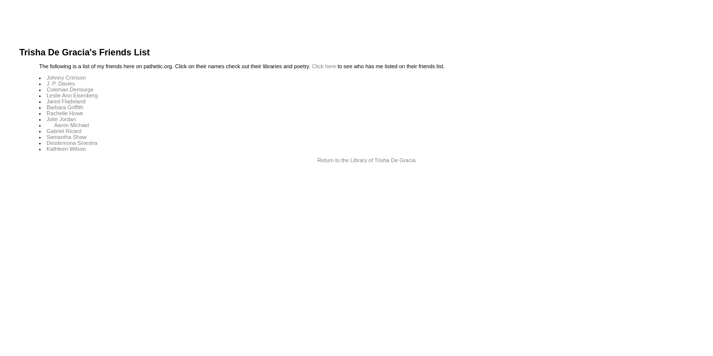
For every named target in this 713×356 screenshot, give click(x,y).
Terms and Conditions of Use (356, 180)
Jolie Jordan (61, 119)
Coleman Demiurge (70, 89)
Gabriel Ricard (64, 131)
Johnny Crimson (66, 78)
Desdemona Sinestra (72, 143)
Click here (324, 66)
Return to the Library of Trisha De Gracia (366, 160)
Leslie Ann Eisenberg (72, 95)
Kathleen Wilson (66, 149)
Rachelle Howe (65, 113)
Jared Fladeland (66, 101)
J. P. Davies (61, 84)
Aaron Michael (71, 125)
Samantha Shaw (67, 137)
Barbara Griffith (65, 107)
